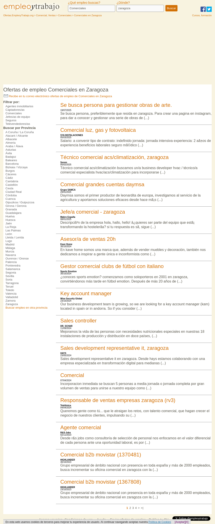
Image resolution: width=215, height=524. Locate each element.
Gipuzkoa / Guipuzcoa (19, 202)
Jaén (8, 223)
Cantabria (11, 181)
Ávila (8, 153)
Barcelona (12, 163)
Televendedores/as (17, 123)
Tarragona (12, 283)
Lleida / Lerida (14, 237)
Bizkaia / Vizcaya (16, 167)
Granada (11, 209)
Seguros (10, 120)
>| (142, 508)
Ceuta (9, 188)
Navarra (10, 255)
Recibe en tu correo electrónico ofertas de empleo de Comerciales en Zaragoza (58, 96)
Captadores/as (15, 109)
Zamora (10, 300)
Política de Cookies (160, 522)
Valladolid (11, 297)
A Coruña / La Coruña (19, 132)
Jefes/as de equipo (17, 116)
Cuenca (10, 198)
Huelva (10, 216)
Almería (10, 142)
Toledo (9, 290)
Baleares (11, 160)
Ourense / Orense (17, 258)
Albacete (11, 139)
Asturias (10, 149)
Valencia (10, 293)
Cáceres (10, 174)
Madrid (9, 244)
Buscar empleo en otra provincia (26, 307)
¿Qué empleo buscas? (84, 2)
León (8, 234)
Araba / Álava (14, 146)
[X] (186, 522)
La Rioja (10, 227)
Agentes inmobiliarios (19, 106)
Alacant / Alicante (16, 135)
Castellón (11, 184)
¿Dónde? (123, 2)
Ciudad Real (13, 191)
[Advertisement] (107, 51)
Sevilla (9, 276)
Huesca (10, 220)
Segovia (10, 272)
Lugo (8, 241)
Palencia (11, 262)
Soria (8, 279)
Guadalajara (13, 213)
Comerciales (13, 113)
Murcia (9, 251)
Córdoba (11, 195)
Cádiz (9, 177)
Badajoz (10, 156)
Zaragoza (11, 304)
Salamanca (12, 269)
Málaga (10, 248)
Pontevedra (12, 265)
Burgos (10, 170)
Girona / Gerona (16, 205)
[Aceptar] (180, 522)
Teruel (9, 286)
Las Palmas (13, 230)
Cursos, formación (202, 15)
